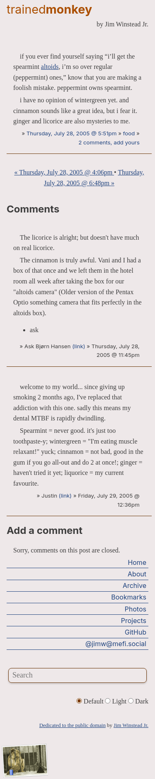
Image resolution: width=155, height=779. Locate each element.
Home (137, 562)
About (137, 574)
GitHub (135, 632)
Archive (134, 585)
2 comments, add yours (109, 142)
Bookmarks (128, 597)
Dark (138, 701)
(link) (78, 346)
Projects (133, 620)
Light (116, 701)
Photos (135, 609)
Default (90, 701)
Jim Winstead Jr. (131, 725)
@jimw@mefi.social (116, 644)
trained (49, 9)
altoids (50, 66)
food (129, 133)
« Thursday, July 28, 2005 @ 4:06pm (64, 172)
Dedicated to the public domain (72, 725)
